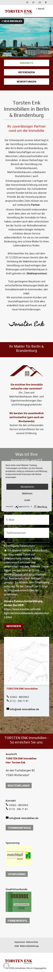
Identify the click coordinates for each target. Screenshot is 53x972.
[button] (19, 785)
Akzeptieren (27, 486)
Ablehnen (27, 493)
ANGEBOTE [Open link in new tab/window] (26, 63)
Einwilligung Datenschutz (19, 546)
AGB (16, 946)
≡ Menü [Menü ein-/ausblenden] (40, 8)
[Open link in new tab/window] (18, 855)
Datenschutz (32, 942)
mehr (27, 499)
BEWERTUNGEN (26, 81)
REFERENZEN (26, 72)
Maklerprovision (36, 273)
